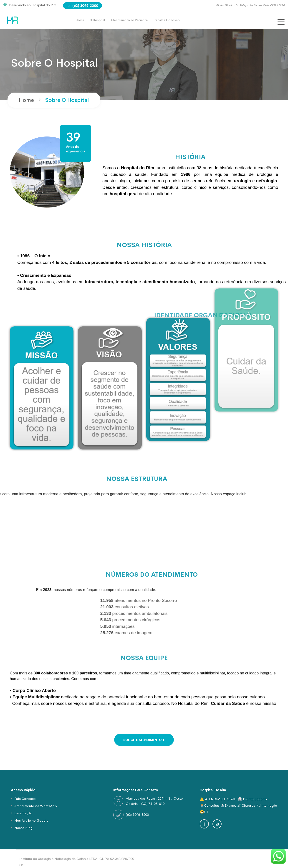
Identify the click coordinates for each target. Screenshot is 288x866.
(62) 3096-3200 (82, 5)
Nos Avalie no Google (31, 820)
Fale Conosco (25, 798)
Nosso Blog (23, 828)
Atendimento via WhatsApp (35, 806)
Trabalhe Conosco (166, 20)
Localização (23, 813)
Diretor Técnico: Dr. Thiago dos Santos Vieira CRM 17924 (250, 5)
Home (80, 20)
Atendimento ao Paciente (129, 20)
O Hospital (97, 20)
